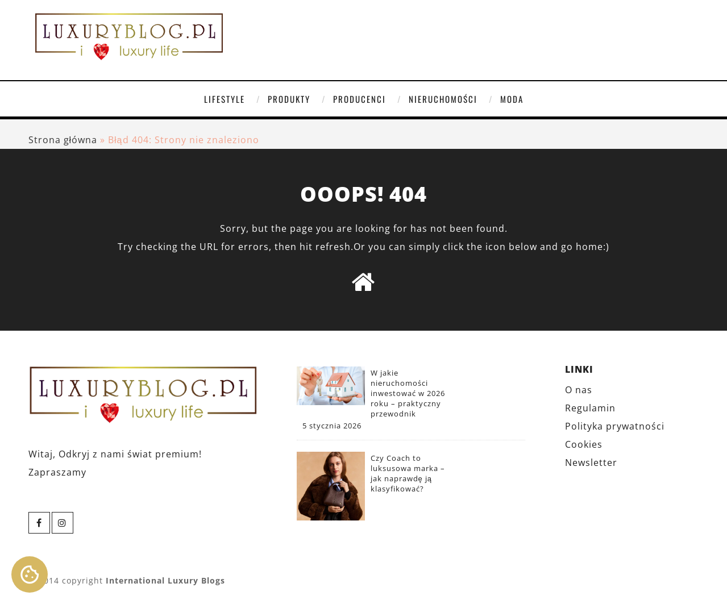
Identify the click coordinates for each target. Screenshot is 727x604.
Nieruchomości (443, 99)
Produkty (289, 99)
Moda (512, 99)
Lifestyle (224, 99)
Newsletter (591, 462)
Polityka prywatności (614, 426)
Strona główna (63, 140)
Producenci (359, 99)
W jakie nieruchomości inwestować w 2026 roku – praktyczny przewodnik (408, 393)
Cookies (584, 444)
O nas (578, 390)
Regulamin (590, 408)
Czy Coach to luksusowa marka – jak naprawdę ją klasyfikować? (408, 473)
